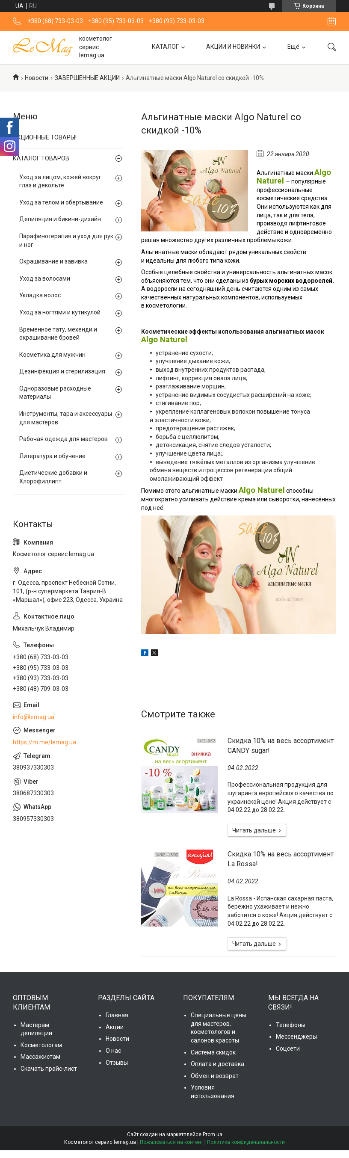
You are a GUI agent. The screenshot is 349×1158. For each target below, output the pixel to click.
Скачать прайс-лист (49, 1068)
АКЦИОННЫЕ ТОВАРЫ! (45, 137)
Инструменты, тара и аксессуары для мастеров (65, 418)
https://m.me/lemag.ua (44, 742)
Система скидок (213, 1052)
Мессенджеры (296, 1036)
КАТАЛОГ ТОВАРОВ (41, 158)
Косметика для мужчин (52, 354)
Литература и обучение (52, 456)
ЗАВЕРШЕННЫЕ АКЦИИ (87, 77)
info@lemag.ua (33, 717)
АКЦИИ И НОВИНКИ (233, 47)
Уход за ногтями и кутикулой (60, 312)
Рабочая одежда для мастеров (63, 438)
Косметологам (41, 1045)
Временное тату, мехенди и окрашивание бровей (58, 333)
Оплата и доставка (217, 1063)
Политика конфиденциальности (246, 1142)
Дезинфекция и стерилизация (62, 371)
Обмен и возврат (215, 1075)
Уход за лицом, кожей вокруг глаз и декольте (60, 181)
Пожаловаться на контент (171, 1142)
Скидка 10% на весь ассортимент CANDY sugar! (281, 745)
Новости (36, 77)
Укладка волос (40, 295)
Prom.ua (212, 1134)
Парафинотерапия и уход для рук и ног (66, 240)
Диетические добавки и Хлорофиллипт (53, 477)
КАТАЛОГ (165, 47)
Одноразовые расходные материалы (55, 392)
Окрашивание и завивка (53, 261)
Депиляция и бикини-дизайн (60, 219)
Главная (117, 1015)
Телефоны (290, 1025)
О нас (113, 1050)
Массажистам (40, 1056)
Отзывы (117, 1062)
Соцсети (288, 1048)
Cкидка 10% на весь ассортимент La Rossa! (281, 859)
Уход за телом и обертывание (61, 202)
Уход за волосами (44, 278)
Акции (115, 1027)
